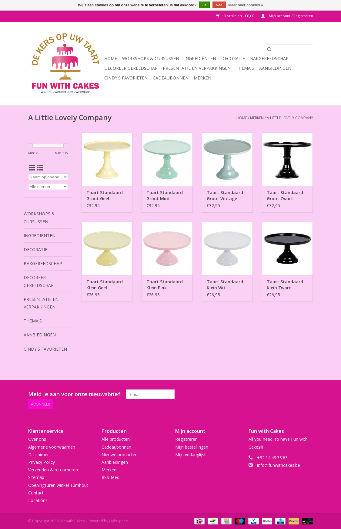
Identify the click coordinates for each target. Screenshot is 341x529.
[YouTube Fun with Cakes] (286, 394)
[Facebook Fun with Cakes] (242, 394)
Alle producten (116, 439)
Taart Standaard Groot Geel (104, 195)
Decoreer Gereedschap (131, 68)
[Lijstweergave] (40, 167)
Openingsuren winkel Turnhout (58, 485)
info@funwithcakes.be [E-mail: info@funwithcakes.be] (278, 465)
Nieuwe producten (120, 454)
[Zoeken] (289, 49)
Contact (36, 493)
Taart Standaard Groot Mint (164, 195)
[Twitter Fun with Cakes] (253, 394)
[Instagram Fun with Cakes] (308, 394)
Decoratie (233, 58)
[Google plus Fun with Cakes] (264, 394)
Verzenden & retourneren (53, 470)
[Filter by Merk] (48, 186)
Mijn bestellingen (191, 447)
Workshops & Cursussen (150, 58)
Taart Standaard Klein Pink (164, 285)
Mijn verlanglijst (190, 454)
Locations (38, 500)
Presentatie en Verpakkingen (197, 68)
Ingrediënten (200, 58)
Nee (219, 5)
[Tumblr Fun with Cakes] (297, 394)
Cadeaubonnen (171, 78)
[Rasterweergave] (32, 167)
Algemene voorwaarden (51, 447)
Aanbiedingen (275, 68)
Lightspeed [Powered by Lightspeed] (118, 521)
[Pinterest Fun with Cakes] (275, 394)
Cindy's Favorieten (126, 78)
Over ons (37, 439)
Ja (204, 5)
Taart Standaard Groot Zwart (285, 195)
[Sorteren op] (48, 177)
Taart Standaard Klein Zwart (285, 285)
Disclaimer (38, 454)
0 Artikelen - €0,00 (235, 16)
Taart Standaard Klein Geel (104, 285)
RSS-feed (110, 477)
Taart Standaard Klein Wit (225, 285)
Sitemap (36, 477)
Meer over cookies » (245, 5)
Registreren (186, 439)
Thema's (245, 68)
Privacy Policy (41, 462)
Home (110, 58)
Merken (202, 78)
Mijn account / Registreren (287, 16)
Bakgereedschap (269, 58)
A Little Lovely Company (290, 117)
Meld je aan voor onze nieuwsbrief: (75, 394)
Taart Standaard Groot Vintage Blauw (225, 196)
